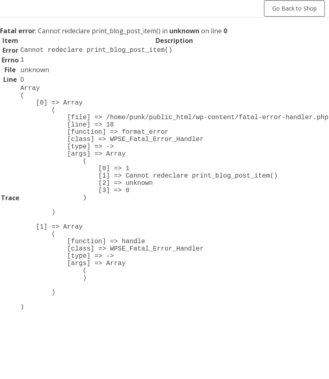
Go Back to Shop (294, 8)
